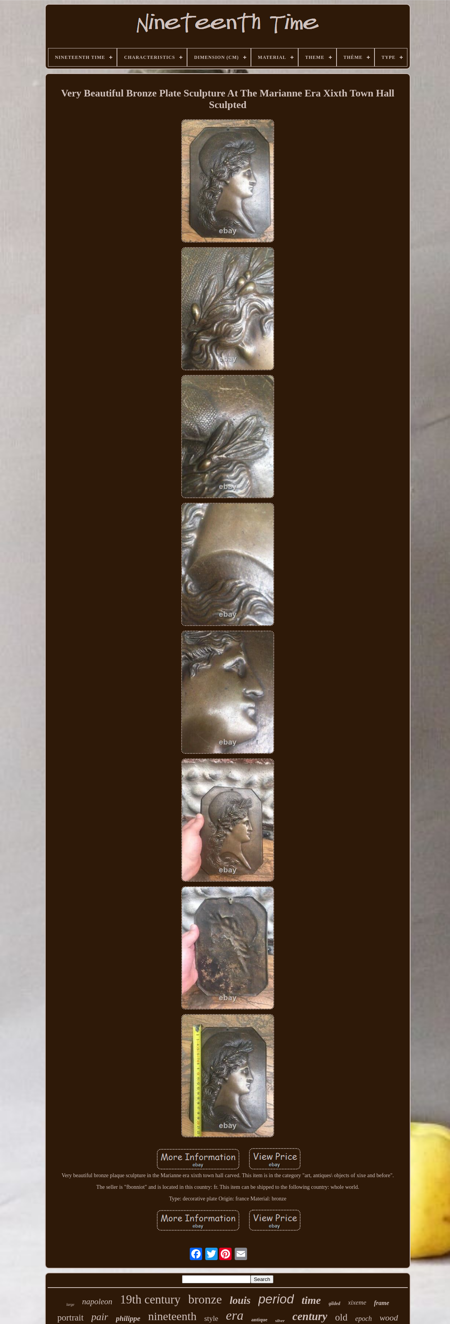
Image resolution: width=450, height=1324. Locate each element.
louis (240, 1300)
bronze (205, 1299)
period (276, 1299)
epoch (363, 1318)
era (234, 1315)
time (311, 1300)
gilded (334, 1303)
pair (99, 1316)
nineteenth (172, 1316)
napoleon (97, 1301)
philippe (128, 1318)
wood (389, 1317)
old (341, 1317)
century (309, 1316)
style (211, 1318)
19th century (150, 1299)
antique (259, 1319)
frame (381, 1303)
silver (280, 1320)
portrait (70, 1317)
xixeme (357, 1302)
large (70, 1304)
